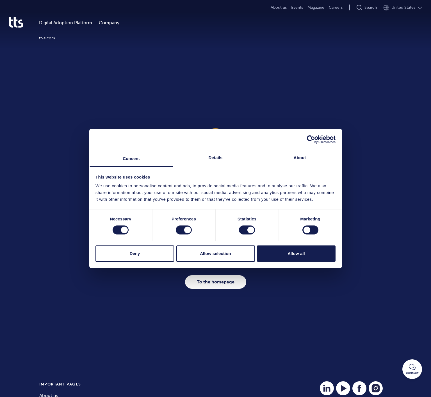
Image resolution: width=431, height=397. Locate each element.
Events (297, 7)
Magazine (315, 7)
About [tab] (300, 157)
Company (109, 22)
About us (279, 7)
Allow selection (215, 253)
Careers (336, 7)
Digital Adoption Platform (65, 22)
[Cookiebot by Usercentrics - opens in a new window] (311, 139)
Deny (134, 253)
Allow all (296, 253)
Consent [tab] (131, 158)
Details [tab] (216, 157)
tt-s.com (47, 38)
